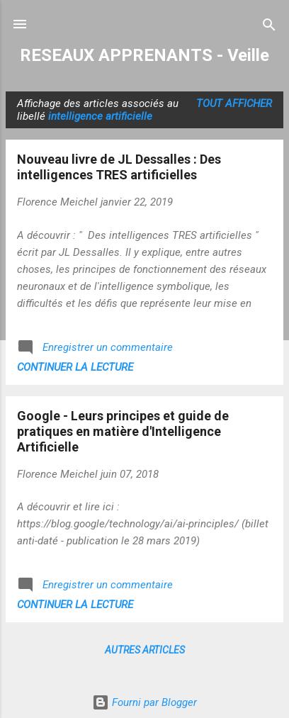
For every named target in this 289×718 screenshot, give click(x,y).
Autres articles (145, 650)
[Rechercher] (269, 26)
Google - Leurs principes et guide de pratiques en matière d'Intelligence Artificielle (123, 431)
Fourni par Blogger (144, 702)
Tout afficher (234, 103)
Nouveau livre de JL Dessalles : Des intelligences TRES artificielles (119, 167)
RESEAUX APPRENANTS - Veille (144, 55)
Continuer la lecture (75, 367)
